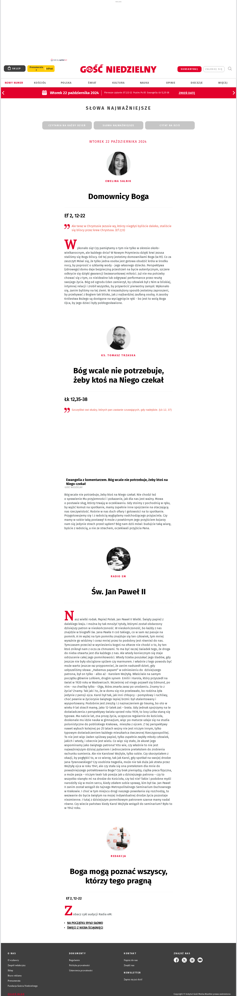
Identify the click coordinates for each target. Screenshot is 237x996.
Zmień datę (187, 91)
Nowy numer (14, 80)
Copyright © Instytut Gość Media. (189, 992)
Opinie (170, 80)
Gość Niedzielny (74, 485)
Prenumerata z (36, 66)
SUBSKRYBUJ (189, 67)
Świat (92, 80)
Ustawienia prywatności (81, 968)
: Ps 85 (139, 90)
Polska (66, 80)
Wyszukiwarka (229, 66)
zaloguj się (213, 67)
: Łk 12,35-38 (158, 90)
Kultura (118, 80)
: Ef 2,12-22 (118, 90)
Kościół (40, 80)
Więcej (222, 80)
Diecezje (197, 80)
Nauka (144, 80)
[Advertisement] (118, 31)
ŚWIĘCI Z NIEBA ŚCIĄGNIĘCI (85, 925)
